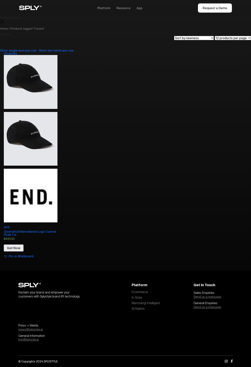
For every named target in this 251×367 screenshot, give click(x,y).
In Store (137, 298)
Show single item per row (18, 50)
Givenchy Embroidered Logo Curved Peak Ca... (30, 233)
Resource (123, 8)
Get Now (13, 248)
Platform (103, 8)
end (30, 199)
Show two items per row (56, 50)
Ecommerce (140, 292)
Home (4, 28)
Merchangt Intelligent (146, 303)
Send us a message (207, 297)
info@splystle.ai (28, 340)
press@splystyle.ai (30, 329)
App (139, 8)
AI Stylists (138, 309)
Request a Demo (215, 8)
